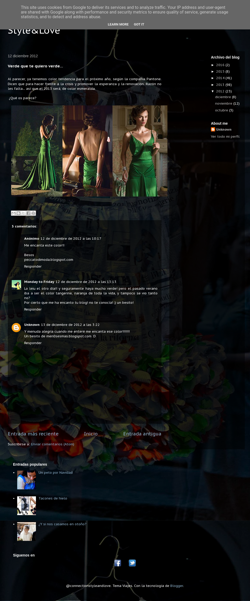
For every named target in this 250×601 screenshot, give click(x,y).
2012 (221, 91)
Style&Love (34, 30)
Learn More (118, 24)
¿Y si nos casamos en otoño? (62, 524)
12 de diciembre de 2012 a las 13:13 (86, 282)
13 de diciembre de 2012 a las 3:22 (70, 324)
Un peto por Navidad (56, 472)
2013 (221, 85)
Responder (33, 266)
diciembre (223, 97)
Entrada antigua (142, 434)
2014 (221, 78)
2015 (221, 71)
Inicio (91, 434)
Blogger (176, 586)
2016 (221, 65)
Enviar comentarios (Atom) (52, 444)
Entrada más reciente (33, 434)
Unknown (32, 324)
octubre (222, 110)
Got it (139, 24)
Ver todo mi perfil (225, 136)
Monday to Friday (39, 282)
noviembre (224, 103)
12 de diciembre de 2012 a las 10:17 (71, 238)
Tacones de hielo (53, 498)
